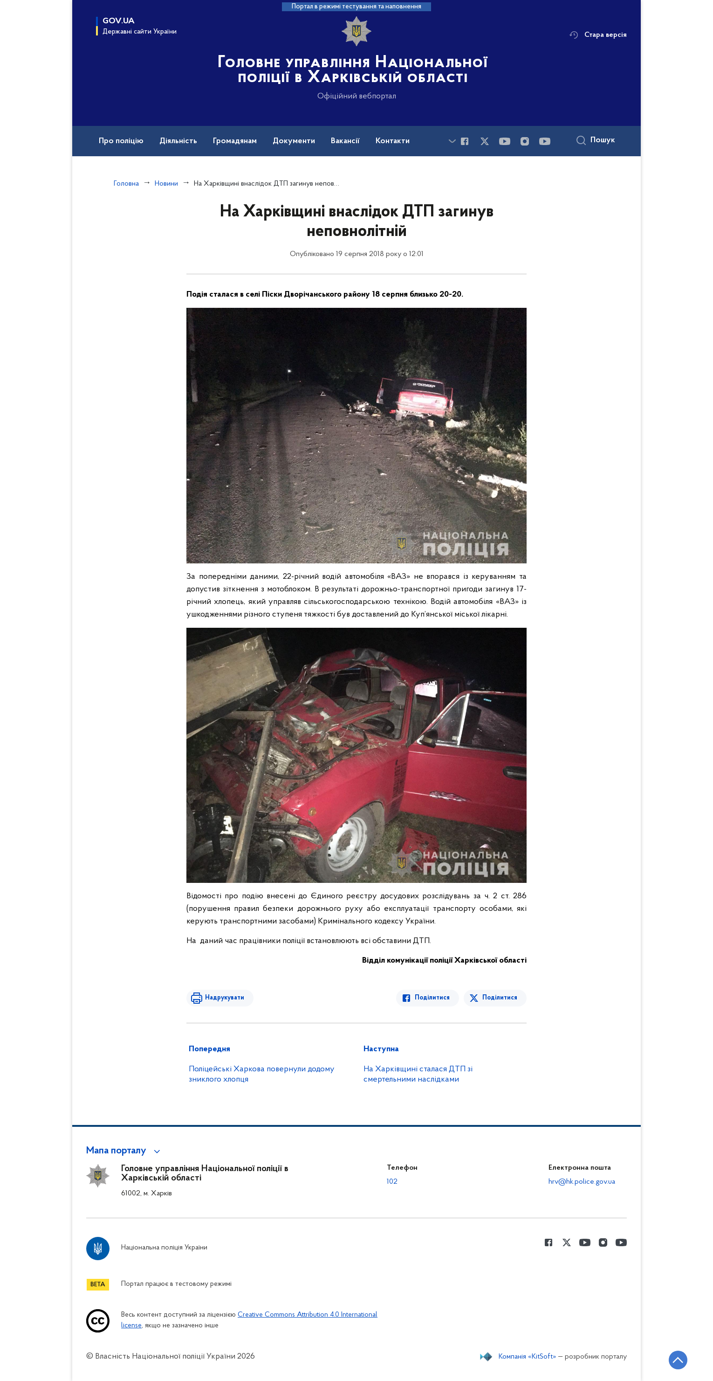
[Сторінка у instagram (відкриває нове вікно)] (524, 141)
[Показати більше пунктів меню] (452, 141)
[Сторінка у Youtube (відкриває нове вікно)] (504, 141)
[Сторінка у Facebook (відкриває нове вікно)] (464, 141)
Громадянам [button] (235, 141)
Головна (126, 183)
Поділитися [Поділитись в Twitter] (499, 997)
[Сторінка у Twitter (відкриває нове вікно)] (484, 141)
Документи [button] (294, 141)
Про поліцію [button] (121, 141)
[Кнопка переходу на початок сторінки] (678, 1360)
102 (392, 1182)
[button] (124, 1151)
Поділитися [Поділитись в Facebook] (432, 997)
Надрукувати (224, 997)
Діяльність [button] (178, 141)
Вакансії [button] (345, 141)
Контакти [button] (393, 141)
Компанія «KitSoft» (527, 1356)
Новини (166, 183)
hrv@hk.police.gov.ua (581, 1182)
